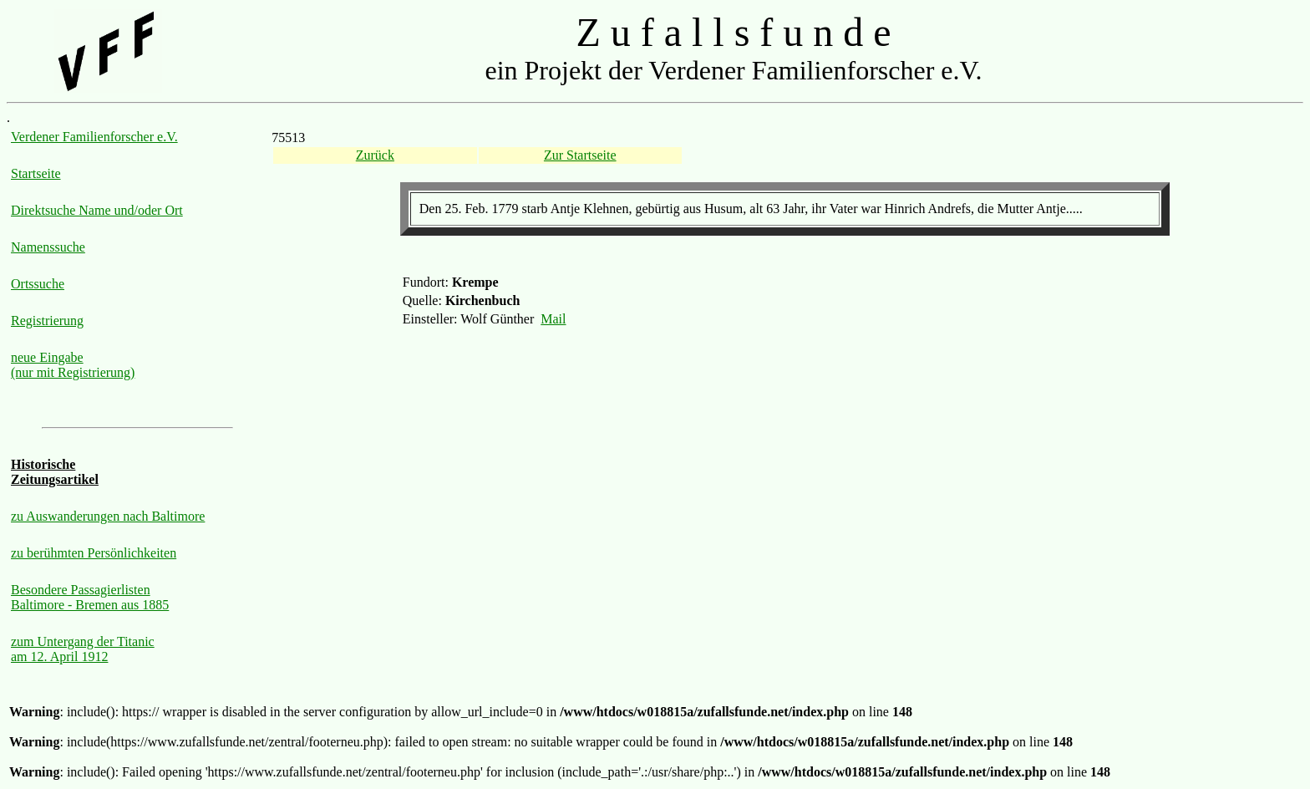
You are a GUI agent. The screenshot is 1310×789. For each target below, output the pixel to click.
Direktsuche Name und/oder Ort (97, 210)
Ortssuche (37, 284)
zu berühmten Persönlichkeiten (93, 553)
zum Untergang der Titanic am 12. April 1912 (83, 649)
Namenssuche (48, 247)
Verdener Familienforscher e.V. (94, 137)
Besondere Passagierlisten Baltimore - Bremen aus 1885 (90, 597)
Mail (553, 319)
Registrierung (47, 320)
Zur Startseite (580, 155)
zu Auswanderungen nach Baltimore (108, 516)
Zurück (375, 155)
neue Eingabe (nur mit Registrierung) (73, 364)
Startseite (36, 173)
